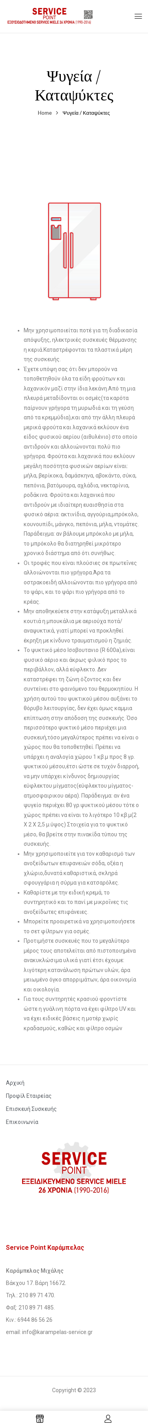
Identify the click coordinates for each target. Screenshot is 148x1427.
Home (45, 113)
